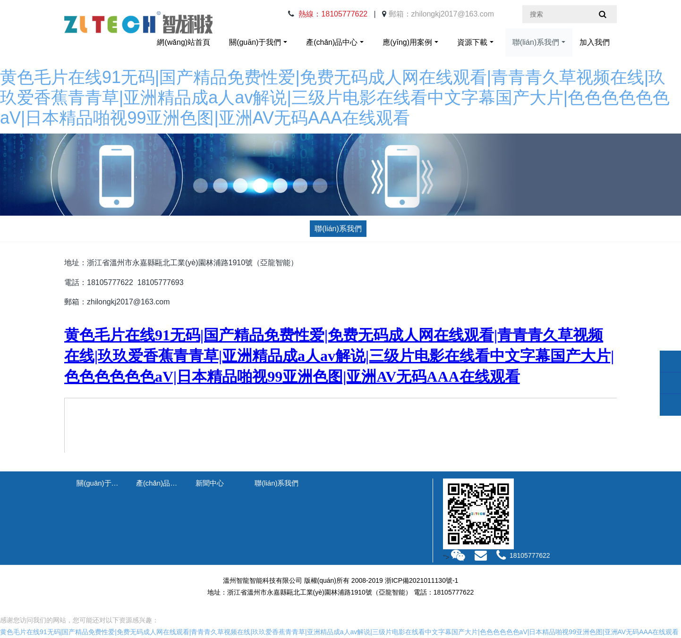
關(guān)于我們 (255, 42)
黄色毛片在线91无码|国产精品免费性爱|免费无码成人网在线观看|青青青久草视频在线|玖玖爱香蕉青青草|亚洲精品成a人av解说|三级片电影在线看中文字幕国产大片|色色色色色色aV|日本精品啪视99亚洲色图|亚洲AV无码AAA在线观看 (335, 97)
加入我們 (594, 42)
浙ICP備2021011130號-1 (422, 580)
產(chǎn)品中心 (332, 42)
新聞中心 (210, 483)
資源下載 (472, 42)
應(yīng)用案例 (407, 42)
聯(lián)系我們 (536, 42)
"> (455, 557)
